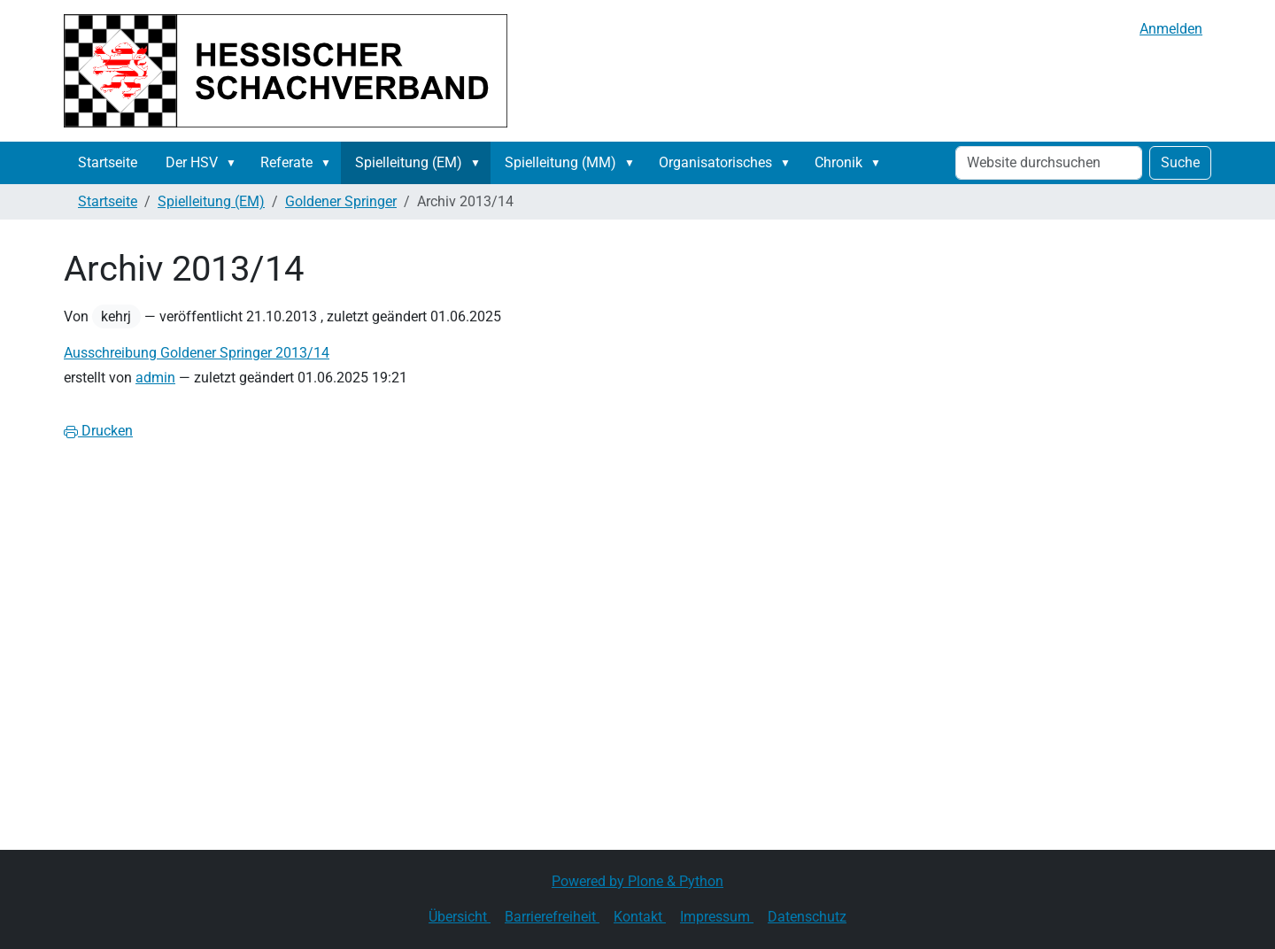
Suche (1180, 162)
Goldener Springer (341, 201)
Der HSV (192, 162)
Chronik (838, 162)
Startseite (107, 162)
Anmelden (1171, 28)
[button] (234, 163)
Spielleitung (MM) (560, 162)
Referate (286, 162)
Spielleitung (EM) (408, 162)
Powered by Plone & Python (637, 881)
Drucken (98, 430)
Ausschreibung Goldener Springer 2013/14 (196, 352)
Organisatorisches (715, 162)
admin (155, 377)
